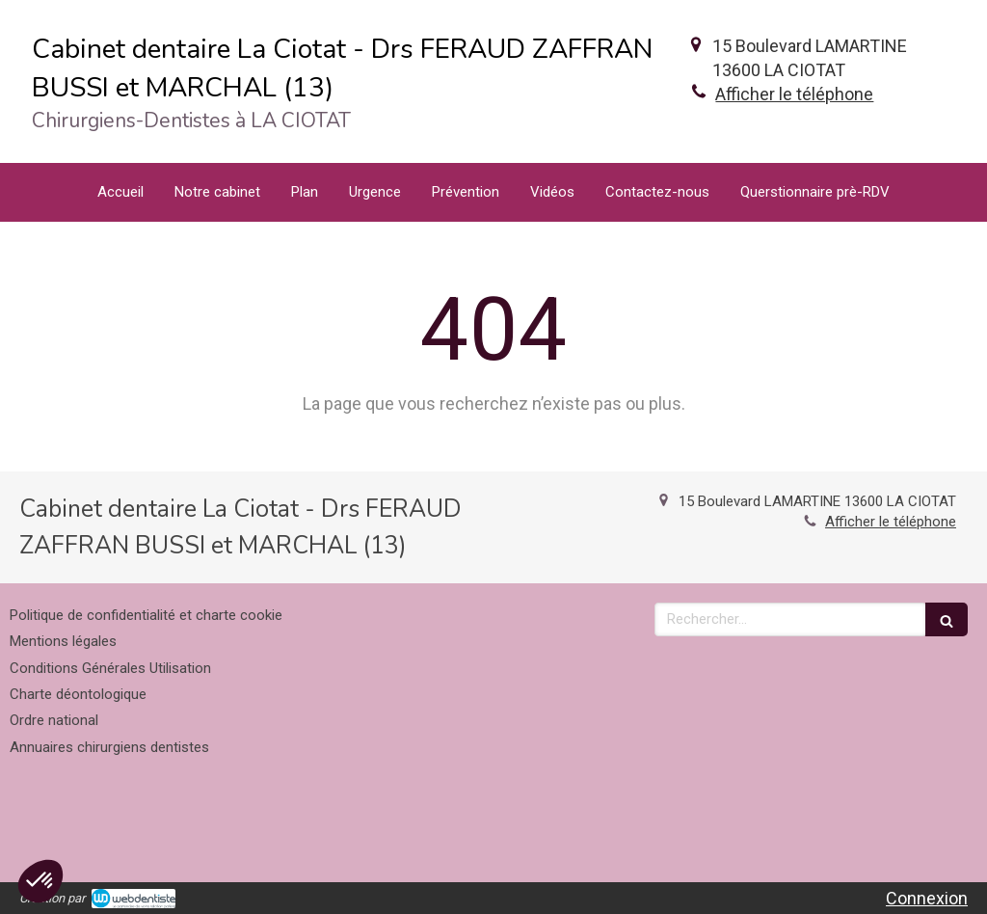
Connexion (927, 898)
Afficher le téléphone (794, 94)
